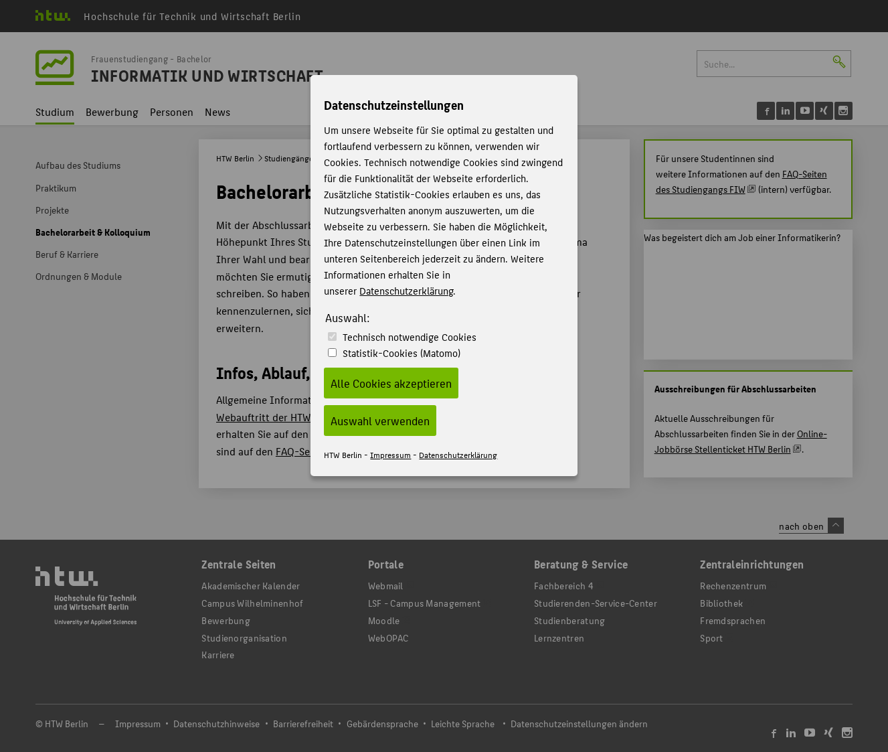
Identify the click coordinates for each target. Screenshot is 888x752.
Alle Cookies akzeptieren (391, 383)
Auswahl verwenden (380, 420)
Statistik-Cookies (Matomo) (401, 352)
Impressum (390, 454)
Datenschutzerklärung (406, 290)
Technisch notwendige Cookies (409, 336)
